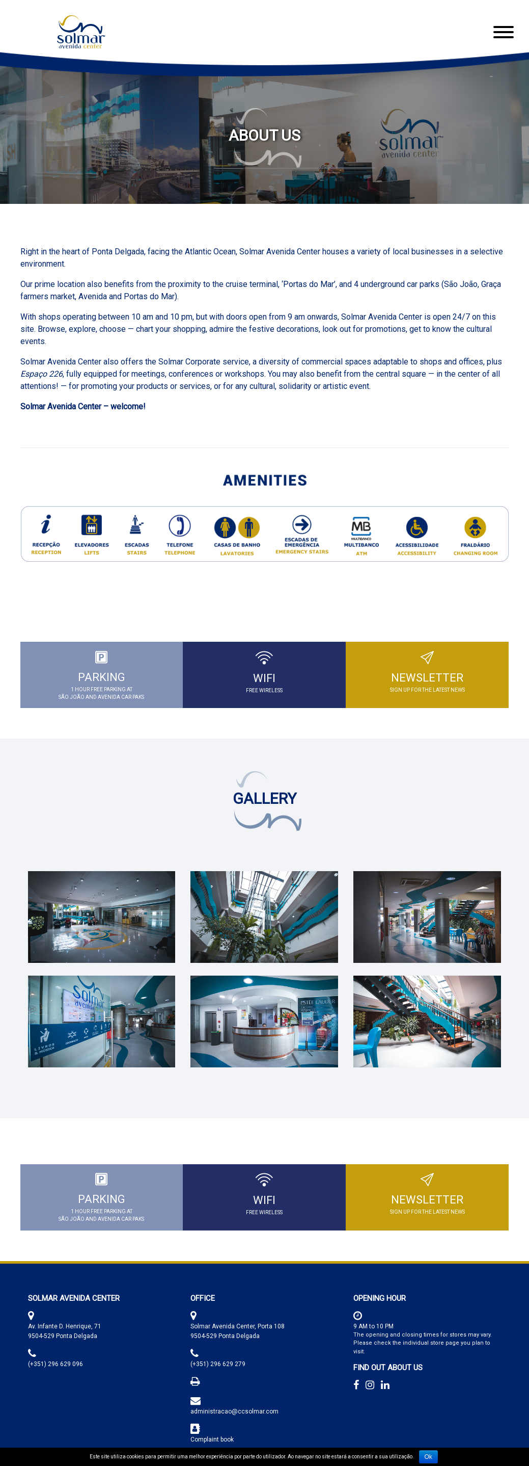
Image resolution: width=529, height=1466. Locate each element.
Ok (428, 1456)
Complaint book (212, 1439)
